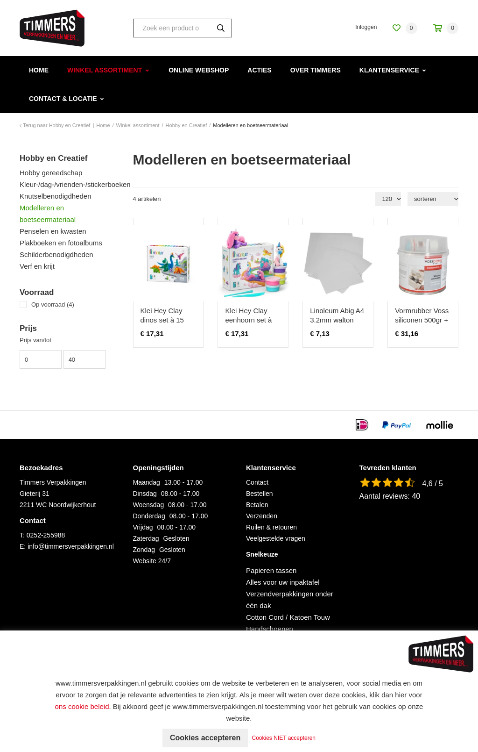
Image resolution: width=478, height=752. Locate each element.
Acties (259, 70)
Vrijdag (143, 527)
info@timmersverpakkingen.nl (71, 546)
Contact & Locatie (63, 98)
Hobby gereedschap (51, 173)
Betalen (257, 504)
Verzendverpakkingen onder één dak (289, 599)
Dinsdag (145, 493)
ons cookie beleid (82, 706)
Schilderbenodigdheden (56, 254)
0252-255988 (46, 535)
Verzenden (261, 516)
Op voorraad (52, 304)
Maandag (146, 482)
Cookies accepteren (205, 738)
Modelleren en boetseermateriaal (48, 213)
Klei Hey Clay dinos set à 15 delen (162, 320)
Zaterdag (146, 538)
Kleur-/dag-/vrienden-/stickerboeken (69, 184)
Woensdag (148, 504)
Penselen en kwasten (53, 231)
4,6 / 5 (432, 483)
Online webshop (199, 70)
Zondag (144, 549)
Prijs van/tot (35, 340)
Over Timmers (315, 70)
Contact (257, 482)
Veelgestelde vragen (275, 538)
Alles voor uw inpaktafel (283, 582)
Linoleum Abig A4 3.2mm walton (337, 315)
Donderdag (149, 516)
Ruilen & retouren (271, 527)
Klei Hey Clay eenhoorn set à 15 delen (248, 320)
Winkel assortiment (104, 70)
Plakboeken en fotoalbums (61, 243)
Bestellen (259, 493)
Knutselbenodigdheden (55, 196)
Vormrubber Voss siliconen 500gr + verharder (422, 320)
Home (39, 70)
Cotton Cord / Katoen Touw (288, 617)
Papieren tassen (271, 570)
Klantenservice (389, 70)
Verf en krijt (37, 266)
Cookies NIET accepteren (284, 738)
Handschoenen (269, 629)
